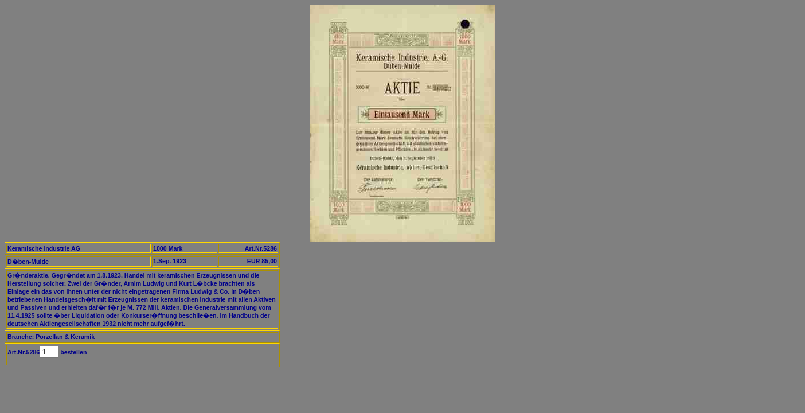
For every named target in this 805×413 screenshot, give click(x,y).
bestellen (72, 352)
